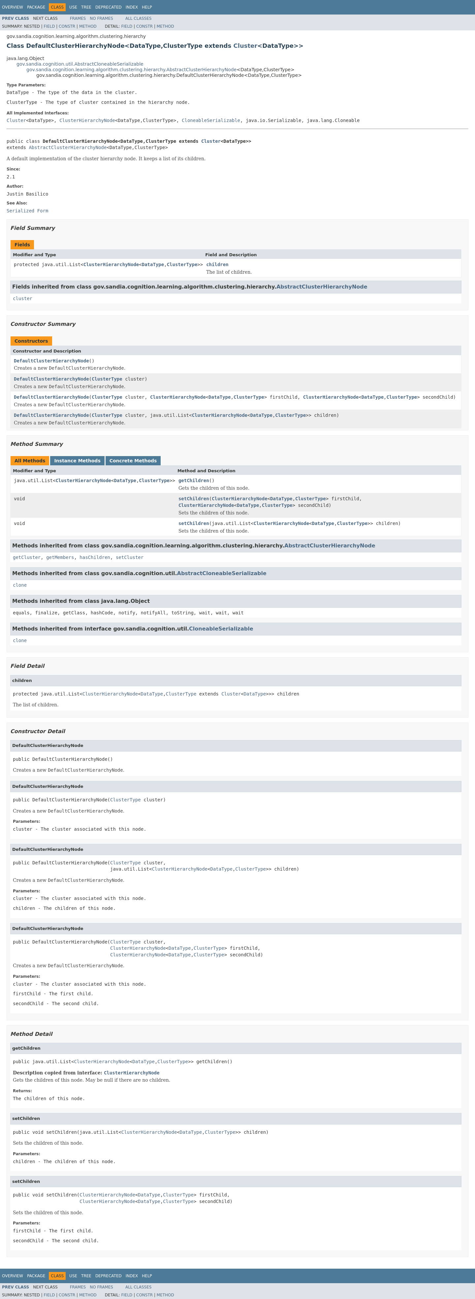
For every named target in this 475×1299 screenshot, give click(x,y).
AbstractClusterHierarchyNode (68, 147)
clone (20, 585)
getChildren (193, 480)
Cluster (246, 45)
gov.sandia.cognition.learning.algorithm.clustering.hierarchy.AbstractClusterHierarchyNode (131, 69)
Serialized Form (27, 210)
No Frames (101, 18)
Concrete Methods (133, 460)
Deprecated (108, 7)
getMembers (60, 557)
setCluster (129, 557)
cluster (22, 298)
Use (73, 7)
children (217, 264)
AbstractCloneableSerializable (222, 573)
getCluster (27, 557)
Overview (12, 7)
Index (132, 7)
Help (147, 7)
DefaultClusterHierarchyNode (51, 360)
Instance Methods (77, 460)
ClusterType (182, 264)
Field (49, 26)
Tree (86, 7)
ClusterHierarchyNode (87, 120)
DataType (153, 264)
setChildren (193, 498)
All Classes (138, 18)
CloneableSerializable (211, 120)
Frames (78, 18)
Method (88, 26)
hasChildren (94, 557)
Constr (67, 26)
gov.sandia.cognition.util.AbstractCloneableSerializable (79, 64)
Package (36, 7)
